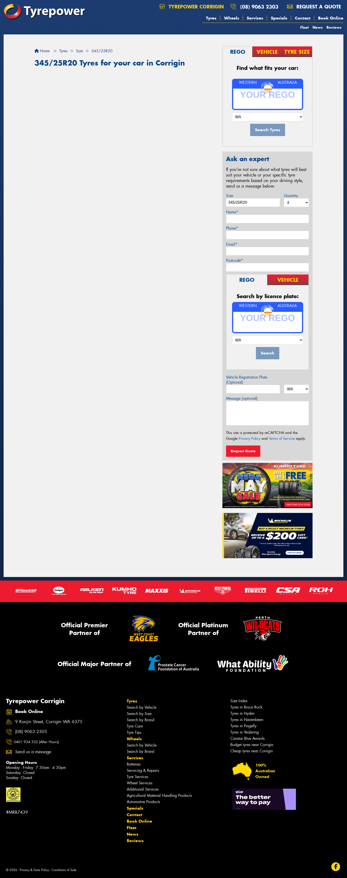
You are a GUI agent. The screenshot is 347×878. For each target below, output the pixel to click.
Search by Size (139, 713)
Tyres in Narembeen (246, 719)
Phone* (232, 228)
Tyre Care (135, 726)
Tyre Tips (134, 732)
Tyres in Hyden (242, 713)
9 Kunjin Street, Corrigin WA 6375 (48, 722)
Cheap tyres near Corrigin (251, 751)
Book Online (330, 18)
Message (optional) (242, 398)
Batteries (133, 764)
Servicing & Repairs (143, 770)
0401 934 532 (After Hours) (36, 742)
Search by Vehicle (141, 707)
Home (42, 50)
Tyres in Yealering (244, 732)
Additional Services (143, 789)
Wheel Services (139, 783)
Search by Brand (140, 719)
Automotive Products (143, 801)
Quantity (291, 195)
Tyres (211, 18)
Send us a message (33, 752)
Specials (279, 18)
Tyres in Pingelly (243, 725)
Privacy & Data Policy (34, 870)
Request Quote (243, 451)
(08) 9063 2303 (259, 7)
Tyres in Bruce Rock (246, 707)
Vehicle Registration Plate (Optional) (246, 380)
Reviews (334, 27)
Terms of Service (282, 438)
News (318, 27)
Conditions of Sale (64, 870)
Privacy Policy (249, 438)
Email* (231, 244)
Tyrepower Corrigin (191, 7)
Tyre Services (137, 776)
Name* (232, 212)
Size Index (238, 700)
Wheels (231, 18)
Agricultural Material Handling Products (159, 795)
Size (229, 195)
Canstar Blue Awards (247, 738)
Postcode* (234, 260)
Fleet (304, 27)
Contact (302, 18)
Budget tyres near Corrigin (251, 744)
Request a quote (314, 7)
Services (255, 18)
